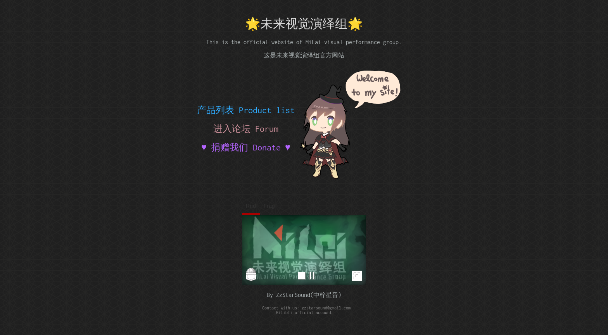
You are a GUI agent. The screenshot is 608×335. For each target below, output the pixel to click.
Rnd (251, 206)
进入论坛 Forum (245, 129)
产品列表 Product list (246, 110)
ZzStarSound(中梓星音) (308, 295)
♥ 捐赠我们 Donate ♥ (246, 147)
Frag (269, 206)
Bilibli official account (304, 312)
